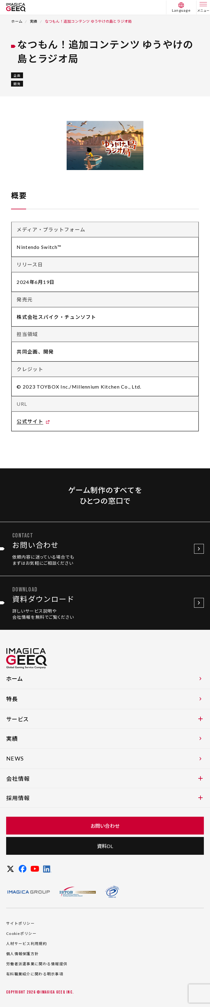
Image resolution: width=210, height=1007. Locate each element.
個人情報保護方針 (22, 953)
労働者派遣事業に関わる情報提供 (36, 964)
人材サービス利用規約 (26, 943)
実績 (33, 21)
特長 (105, 698)
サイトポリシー (20, 923)
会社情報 (104, 778)
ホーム (16, 21)
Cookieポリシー (21, 933)
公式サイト (30, 421)
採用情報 (104, 798)
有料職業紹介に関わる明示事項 (34, 974)
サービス (104, 719)
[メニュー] (203, 7)
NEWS (105, 758)
